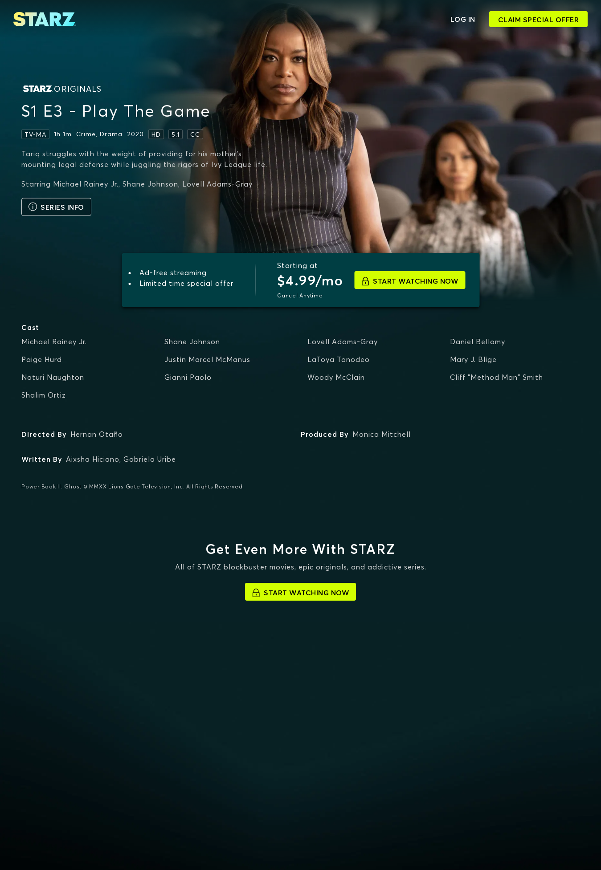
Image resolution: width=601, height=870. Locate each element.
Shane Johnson (192, 341)
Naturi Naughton (52, 377)
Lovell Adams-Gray (342, 341)
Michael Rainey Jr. (54, 341)
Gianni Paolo (188, 377)
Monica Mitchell (381, 434)
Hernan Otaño (96, 434)
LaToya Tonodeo (338, 359)
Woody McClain (336, 377)
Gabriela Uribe (149, 459)
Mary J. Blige (473, 359)
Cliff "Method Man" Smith (496, 377)
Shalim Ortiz (43, 394)
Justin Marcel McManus (207, 359)
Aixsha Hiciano (92, 459)
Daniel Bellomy (477, 341)
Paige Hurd (41, 359)
